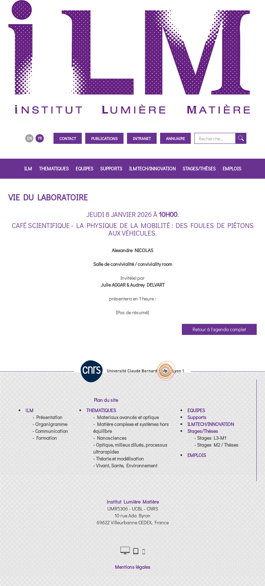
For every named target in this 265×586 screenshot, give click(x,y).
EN (29, 138)
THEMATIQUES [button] (54, 168)
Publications (104, 138)
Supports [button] (111, 168)
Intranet (142, 138)
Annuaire (175, 138)
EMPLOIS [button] (232, 168)
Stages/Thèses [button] (199, 168)
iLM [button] (28, 168)
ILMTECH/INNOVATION (152, 168)
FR (40, 138)
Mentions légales (132, 567)
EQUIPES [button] (84, 168)
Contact (67, 138)
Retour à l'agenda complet (219, 329)
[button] (29, 410)
